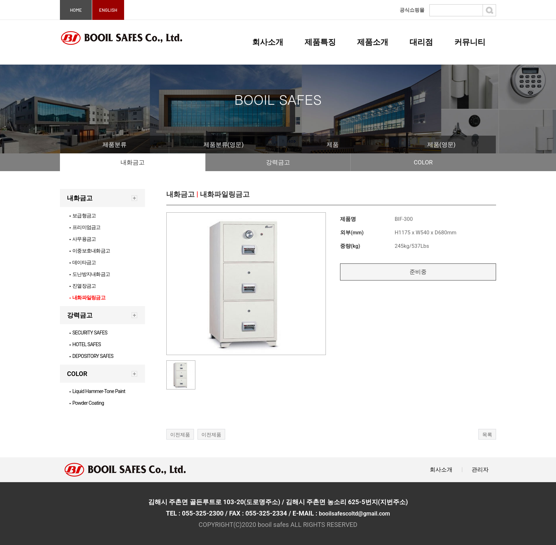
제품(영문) (441, 144)
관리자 (480, 469)
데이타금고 (83, 262)
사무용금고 (83, 239)
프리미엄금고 (85, 227)
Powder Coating (87, 403)
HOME (76, 10)
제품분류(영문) (224, 144)
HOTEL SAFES (85, 344)
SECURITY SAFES (88, 333)
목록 (487, 434)
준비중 (418, 271)
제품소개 (372, 42)
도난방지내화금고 (90, 274)
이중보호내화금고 (90, 251)
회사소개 (267, 42)
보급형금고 (83, 215)
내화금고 (133, 162)
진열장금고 (83, 286)
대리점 (421, 42)
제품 (333, 144)
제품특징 (320, 42)
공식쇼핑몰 (412, 10)
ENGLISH (108, 10)
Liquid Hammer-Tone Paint (97, 391)
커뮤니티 (469, 42)
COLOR (423, 162)
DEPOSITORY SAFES (91, 356)
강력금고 (278, 162)
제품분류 (114, 144)
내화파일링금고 (87, 297)
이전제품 (180, 434)
